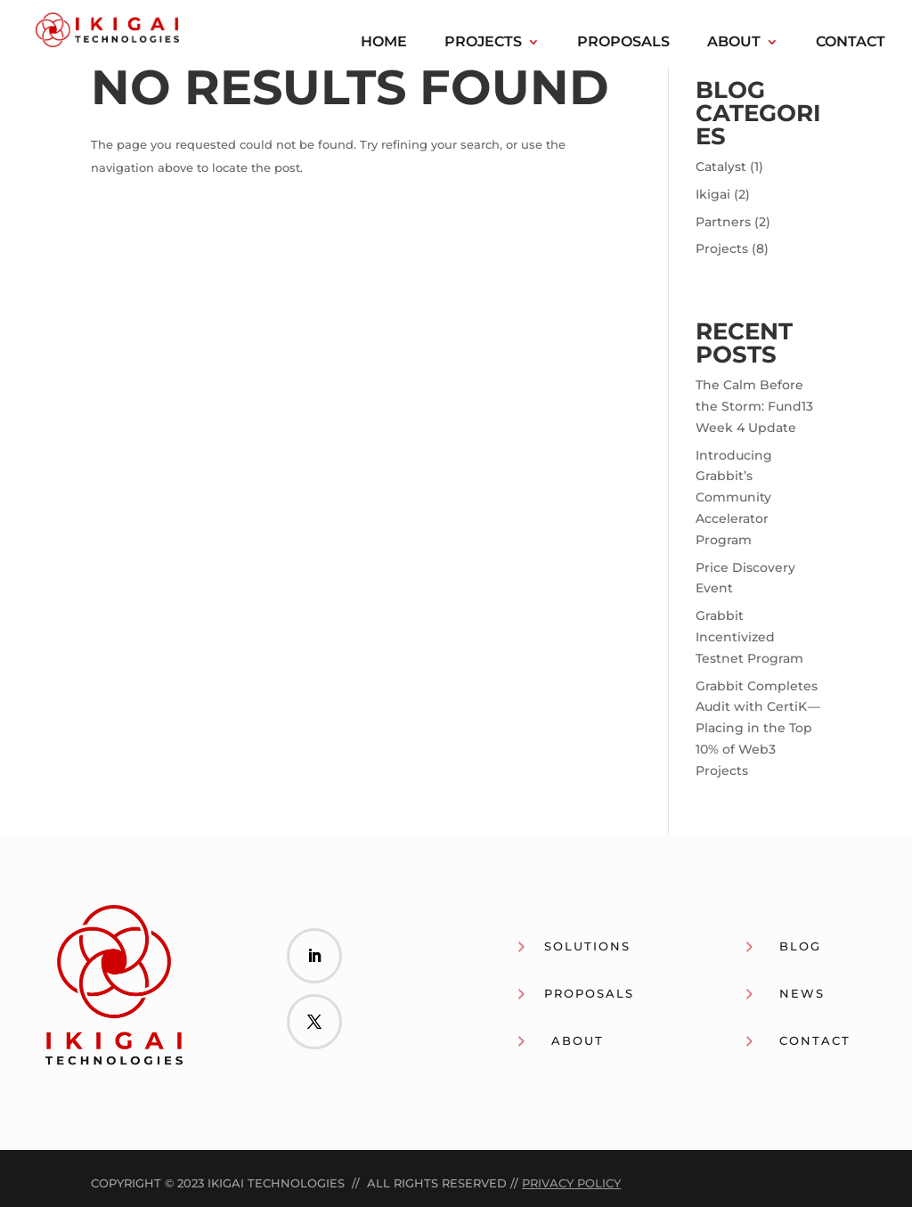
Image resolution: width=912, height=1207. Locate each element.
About (734, 43)
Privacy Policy (571, 1183)
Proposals (623, 43)
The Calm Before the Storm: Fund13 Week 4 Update (754, 406)
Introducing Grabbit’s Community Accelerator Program (734, 497)
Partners (723, 222)
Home (384, 43)
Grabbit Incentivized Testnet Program (749, 637)
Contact (850, 43)
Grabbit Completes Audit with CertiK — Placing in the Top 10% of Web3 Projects (758, 728)
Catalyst (721, 167)
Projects (483, 43)
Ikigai (713, 194)
